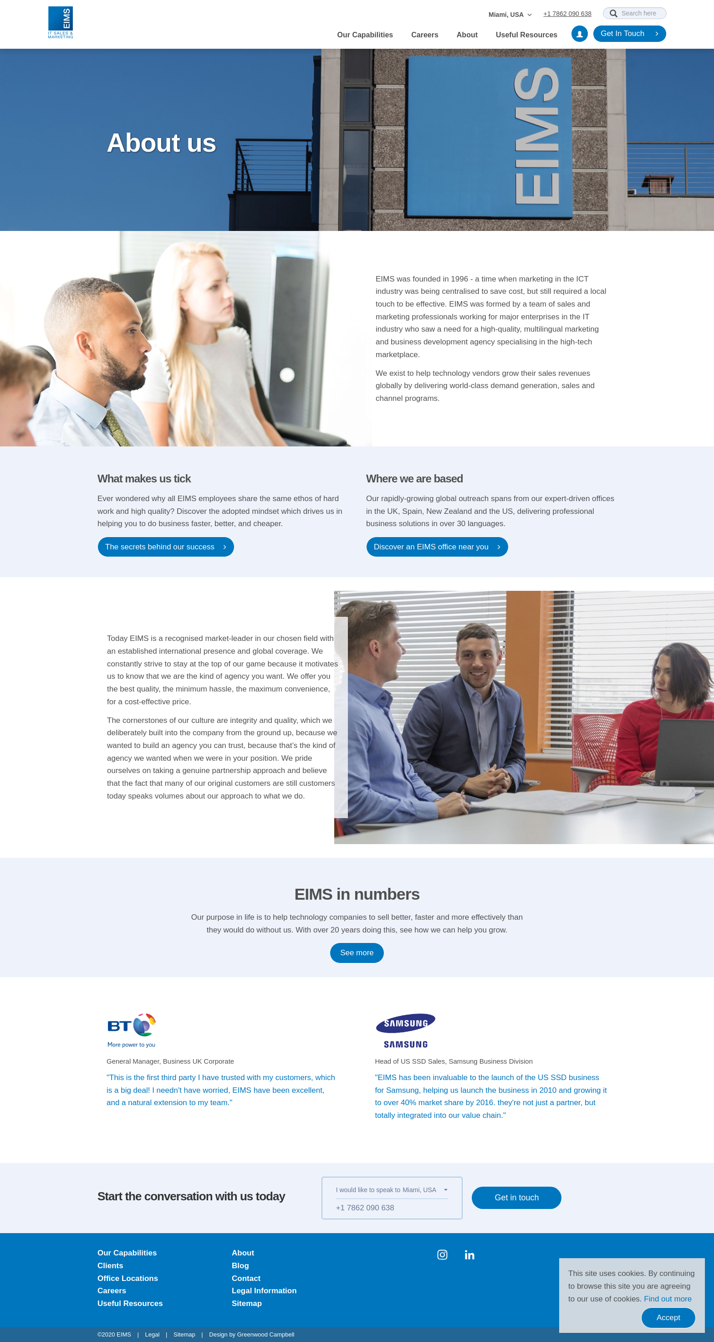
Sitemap (247, 1303)
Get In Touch (630, 34)
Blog (240, 1265)
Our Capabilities (365, 35)
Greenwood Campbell (266, 1334)
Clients (110, 1265)
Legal (152, 1334)
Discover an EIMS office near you (437, 547)
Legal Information (264, 1291)
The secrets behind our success (166, 547)
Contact (246, 1278)
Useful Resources (526, 35)
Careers (425, 35)
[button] (425, 1190)
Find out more (668, 1299)
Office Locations (127, 1278)
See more (357, 952)
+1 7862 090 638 (568, 13)
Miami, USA (510, 14)
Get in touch (519, 1200)
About (467, 35)
